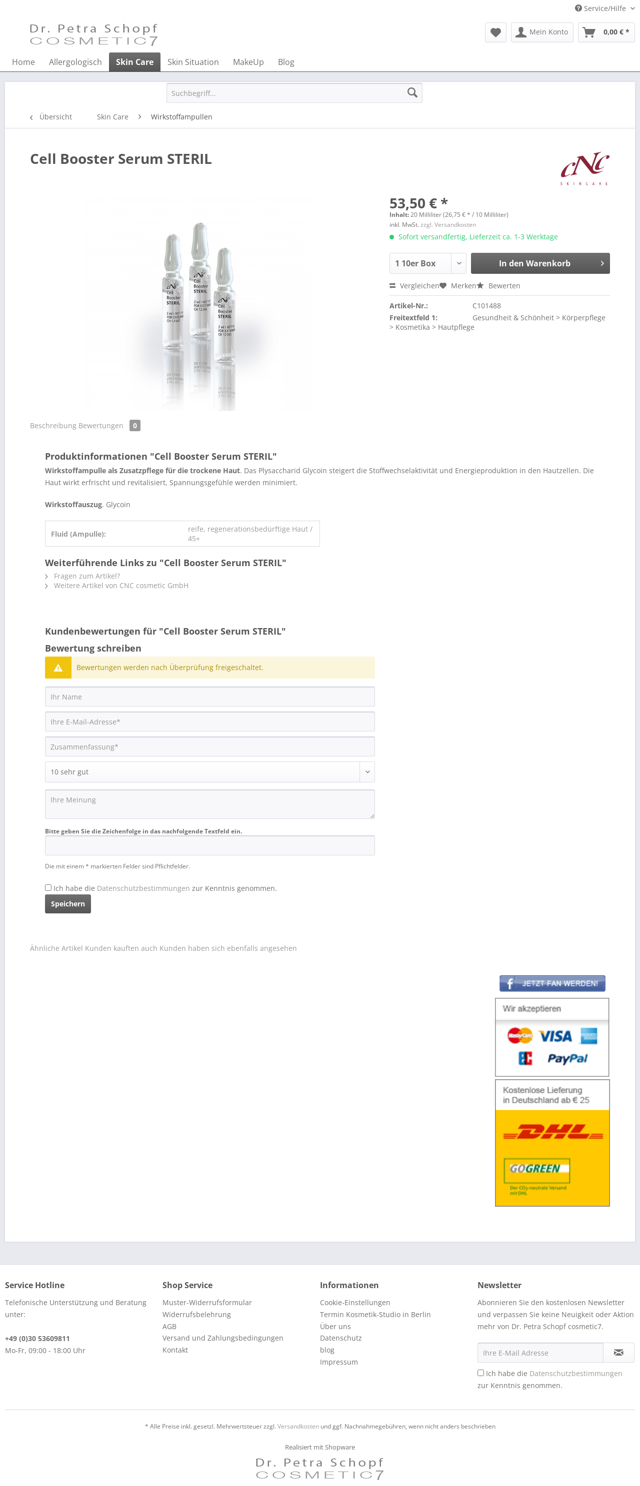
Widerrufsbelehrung (196, 1314)
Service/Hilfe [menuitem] (601, 8)
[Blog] (286, 61)
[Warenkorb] (606, 32)
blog (327, 1350)
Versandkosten (298, 1426)
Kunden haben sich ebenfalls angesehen (228, 948)
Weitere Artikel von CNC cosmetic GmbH (116, 585)
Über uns (335, 1326)
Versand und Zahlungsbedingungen (223, 1338)
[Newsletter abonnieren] (618, 1353)
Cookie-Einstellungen (355, 1302)
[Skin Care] (134, 61)
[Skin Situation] (193, 61)
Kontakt (175, 1350)
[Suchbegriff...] (294, 93)
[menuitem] (495, 32)
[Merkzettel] (495, 32)
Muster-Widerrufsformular (207, 1302)
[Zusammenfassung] (210, 746)
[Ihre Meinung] (210, 804)
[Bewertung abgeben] (210, 771)
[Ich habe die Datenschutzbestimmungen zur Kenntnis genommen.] (48, 887)
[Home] (23, 61)
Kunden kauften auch (121, 948)
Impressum (339, 1362)
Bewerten (498, 285)
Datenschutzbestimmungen (143, 888)
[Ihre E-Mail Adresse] (541, 1353)
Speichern (68, 903)
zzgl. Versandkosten (448, 224)
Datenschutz (341, 1338)
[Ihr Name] (210, 697)
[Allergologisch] (75, 61)
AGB (169, 1326)
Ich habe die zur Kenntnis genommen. (165, 888)
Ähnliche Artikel (56, 948)
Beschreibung (53, 425)
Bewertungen (109, 425)
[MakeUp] (248, 61)
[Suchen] (412, 93)
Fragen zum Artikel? (82, 576)
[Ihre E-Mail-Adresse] (210, 722)
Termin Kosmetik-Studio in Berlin (375, 1314)
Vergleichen (415, 285)
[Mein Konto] (542, 32)
